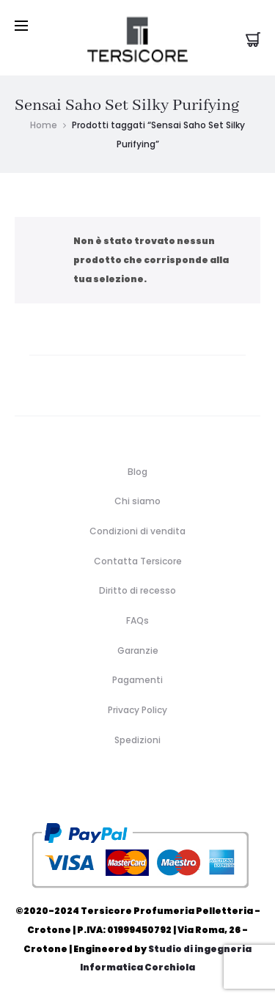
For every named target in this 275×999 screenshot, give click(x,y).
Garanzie (137, 650)
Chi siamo (137, 501)
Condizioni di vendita (137, 531)
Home (43, 125)
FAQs (137, 620)
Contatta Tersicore (138, 561)
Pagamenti (137, 680)
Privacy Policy (137, 710)
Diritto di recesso (137, 590)
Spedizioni (137, 740)
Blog (137, 471)
